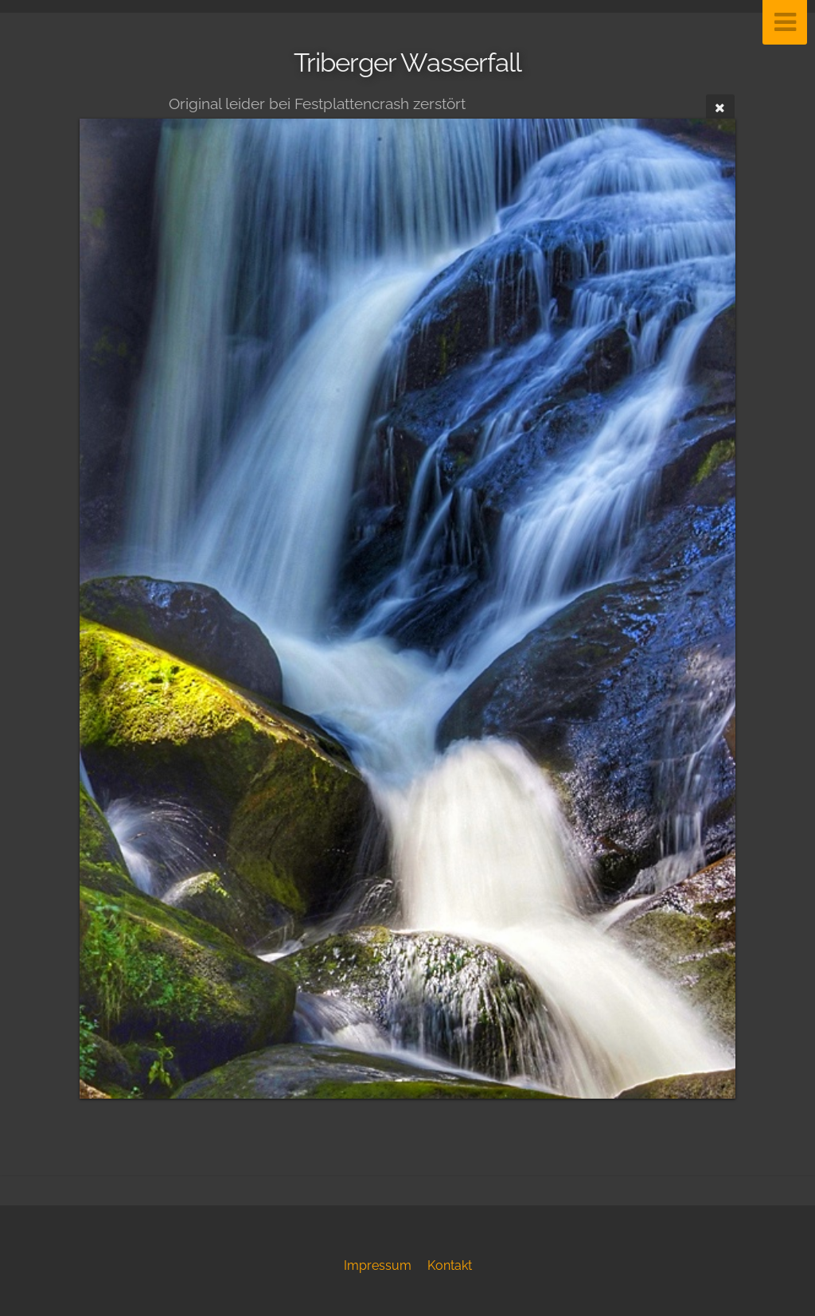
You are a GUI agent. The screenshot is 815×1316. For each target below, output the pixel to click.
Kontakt (449, 1265)
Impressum (377, 1265)
